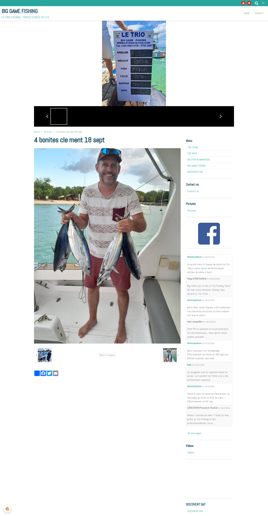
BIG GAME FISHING (196, 165)
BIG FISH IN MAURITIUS (198, 159)
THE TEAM (192, 147)
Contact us (193, 191)
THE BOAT (192, 153)
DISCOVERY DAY (195, 172)
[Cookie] (7, 509)
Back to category (107, 355)
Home (247, 13)
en (263, 3)
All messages (195, 433)
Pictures (48, 131)
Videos (190, 452)
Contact (259, 13)
